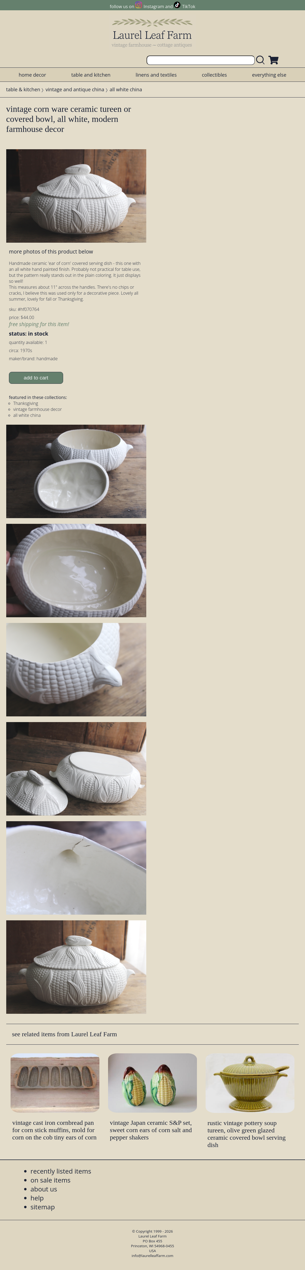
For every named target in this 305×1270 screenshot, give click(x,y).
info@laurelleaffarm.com (152, 1255)
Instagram (154, 6)
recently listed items (61, 1171)
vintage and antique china (75, 89)
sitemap (43, 1206)
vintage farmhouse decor (37, 409)
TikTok (188, 6)
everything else (269, 75)
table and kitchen (91, 75)
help (37, 1197)
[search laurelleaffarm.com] (261, 60)
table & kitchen (23, 89)
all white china (126, 89)
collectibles (214, 75)
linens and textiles (156, 75)
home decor (32, 75)
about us (44, 1188)
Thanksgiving (25, 403)
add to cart (36, 378)
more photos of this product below (51, 251)
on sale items (51, 1179)
